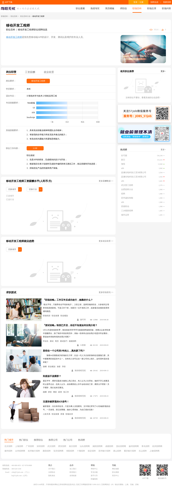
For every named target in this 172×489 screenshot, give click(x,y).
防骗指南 (94, 479)
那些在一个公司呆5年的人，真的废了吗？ (64, 351)
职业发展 (55, 316)
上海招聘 (19, 446)
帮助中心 (94, 469)
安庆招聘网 (58, 451)
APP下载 (8, 2)
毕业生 (45, 341)
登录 (135, 2)
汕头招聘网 (85, 446)
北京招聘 (8, 446)
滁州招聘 (8, 451)
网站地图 (115, 469)
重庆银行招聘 (130, 451)
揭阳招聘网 (97, 446)
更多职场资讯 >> (106, 292)
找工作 (66, 392)
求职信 (123, 8)
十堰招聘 (81, 451)
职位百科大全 (25, 16)
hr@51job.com (16, 476)
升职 (64, 366)
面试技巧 (63, 341)
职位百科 (14, 16)
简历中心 (115, 476)
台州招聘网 (20, 451)
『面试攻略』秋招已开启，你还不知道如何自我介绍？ (70, 325)
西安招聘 (62, 446)
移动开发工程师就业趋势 (20, 241)
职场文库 (151, 8)
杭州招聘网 (157, 446)
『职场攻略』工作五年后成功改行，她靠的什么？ (68, 300)
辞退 (62, 414)
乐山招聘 (143, 451)
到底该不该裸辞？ (52, 376)
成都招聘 (109, 446)
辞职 (50, 392)
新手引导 (94, 476)
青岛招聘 (145, 446)
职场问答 (166, 8)
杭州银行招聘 (34, 451)
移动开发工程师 (14, 37)
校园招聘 (72, 341)
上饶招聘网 (154, 451)
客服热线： (6, 469)
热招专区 (95, 8)
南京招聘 (73, 446)
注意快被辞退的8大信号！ (56, 401)
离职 (55, 392)
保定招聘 (92, 451)
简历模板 (109, 8)
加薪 (58, 366)
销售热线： (6, 465)
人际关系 (46, 414)
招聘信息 (154, 2)
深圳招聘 (41, 446)
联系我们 (73, 472)
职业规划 (64, 316)
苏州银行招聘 (104, 451)
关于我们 (51, 469)
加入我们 (73, 469)
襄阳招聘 (47, 451)
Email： (8, 472)
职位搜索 (80, 8)
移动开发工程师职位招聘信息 (32, 29)
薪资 (60, 392)
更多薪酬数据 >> (106, 181)
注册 (141, 2)
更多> (163, 71)
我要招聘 (167, 2)
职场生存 (69, 414)
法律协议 (51, 472)
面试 (52, 341)
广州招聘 (30, 446)
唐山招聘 (117, 451)
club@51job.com (17, 472)
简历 (57, 341)
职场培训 (46, 316)
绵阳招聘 (70, 451)
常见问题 (94, 472)
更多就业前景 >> (106, 241)
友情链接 (73, 476)
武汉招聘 (51, 446)
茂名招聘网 (121, 446)
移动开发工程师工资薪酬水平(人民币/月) (29, 181)
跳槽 (45, 366)
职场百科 (137, 8)
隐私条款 (51, 476)
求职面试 (11, 292)
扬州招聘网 (134, 446)
